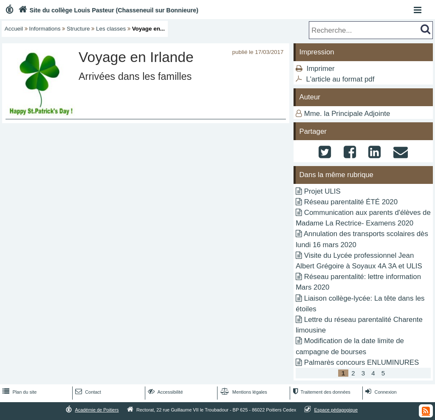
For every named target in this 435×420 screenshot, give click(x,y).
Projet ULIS (322, 191)
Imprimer (320, 69)
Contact (87, 392)
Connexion (380, 392)
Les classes (111, 28)
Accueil (14, 28)
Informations (45, 28)
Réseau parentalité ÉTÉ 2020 (351, 202)
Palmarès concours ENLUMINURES (361, 362)
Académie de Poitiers (97, 409)
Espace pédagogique (336, 409)
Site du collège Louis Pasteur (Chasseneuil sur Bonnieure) (107, 10)
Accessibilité (164, 392)
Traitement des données (320, 392)
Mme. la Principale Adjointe (347, 114)
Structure (78, 28)
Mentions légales (243, 392)
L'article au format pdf (340, 79)
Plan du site (19, 392)
